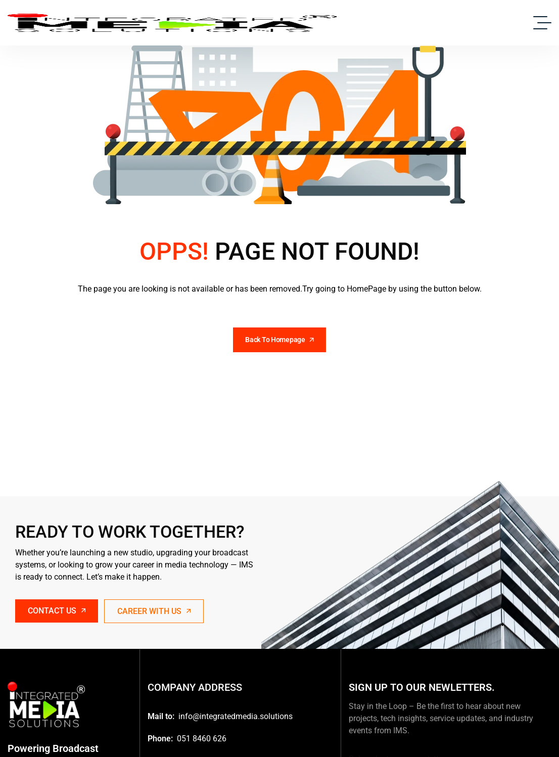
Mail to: (161, 716)
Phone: (160, 738)
